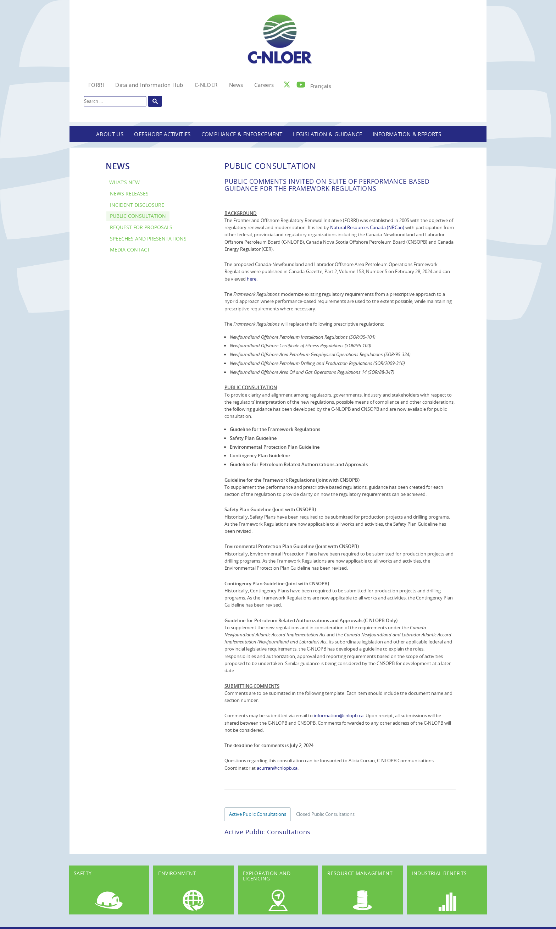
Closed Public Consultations (325, 814)
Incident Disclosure (137, 204)
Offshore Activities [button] (162, 134)
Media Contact (130, 249)
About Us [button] (109, 134)
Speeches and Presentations (148, 238)
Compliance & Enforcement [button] (242, 134)
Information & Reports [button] (407, 134)
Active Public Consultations (257, 814)
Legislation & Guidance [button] (327, 134)
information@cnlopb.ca (338, 715)
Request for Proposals (141, 227)
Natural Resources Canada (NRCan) (367, 227)
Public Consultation (138, 215)
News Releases (129, 193)
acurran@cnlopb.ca (277, 768)
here (251, 279)
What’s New (124, 182)
